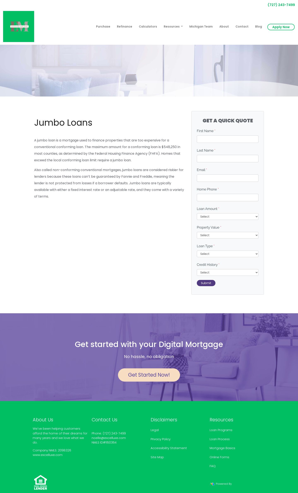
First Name (206, 131)
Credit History (208, 265)
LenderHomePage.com (248, 484)
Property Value (209, 227)
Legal (155, 430)
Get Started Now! (149, 374)
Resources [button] (172, 26)
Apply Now (281, 27)
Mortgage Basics (222, 448)
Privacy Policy (161, 439)
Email (202, 170)
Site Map (157, 457)
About (224, 26)
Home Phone (208, 189)
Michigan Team (201, 26)
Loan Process (220, 439)
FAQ (213, 466)
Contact (242, 26)
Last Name (206, 150)
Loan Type (206, 246)
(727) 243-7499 (279, 4)
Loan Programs (221, 430)
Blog (258, 26)
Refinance (124, 26)
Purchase (103, 26)
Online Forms (219, 457)
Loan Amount (208, 209)
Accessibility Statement (169, 448)
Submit (206, 283)
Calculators (148, 26)
